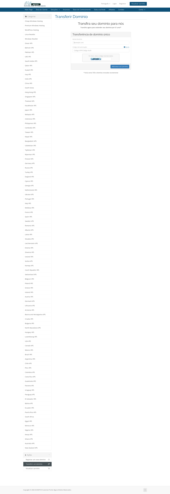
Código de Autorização (101, 47)
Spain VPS (28, 217)
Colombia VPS (30, 372)
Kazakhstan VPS (30, 106)
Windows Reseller (31, 39)
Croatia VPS (29, 319)
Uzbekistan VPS (30, 146)
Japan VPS (28, 110)
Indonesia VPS (30, 119)
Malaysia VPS (29, 114)
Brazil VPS (28, 355)
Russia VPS (29, 168)
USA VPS (28, 341)
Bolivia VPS (29, 403)
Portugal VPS (29, 199)
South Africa (29, 417)
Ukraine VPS (29, 194)
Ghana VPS (29, 439)
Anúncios (66, 10)
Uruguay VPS (29, 390)
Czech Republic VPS (32, 270)
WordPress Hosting (32, 30)
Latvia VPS (28, 235)
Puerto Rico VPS (30, 412)
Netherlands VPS (31, 190)
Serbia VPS (29, 261)
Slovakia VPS (29, 239)
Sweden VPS (29, 221)
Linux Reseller (30, 34)
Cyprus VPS (29, 181)
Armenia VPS (29, 310)
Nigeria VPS (29, 430)
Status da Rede (99, 10)
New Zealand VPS (31, 448)
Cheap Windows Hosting (34, 21)
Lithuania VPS (30, 306)
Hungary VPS (29, 332)
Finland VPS (29, 159)
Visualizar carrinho (138, 4)
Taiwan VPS (29, 132)
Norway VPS (29, 266)
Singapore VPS (30, 97)
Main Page (29, 10)
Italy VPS (28, 203)
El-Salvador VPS (30, 399)
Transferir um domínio (37, 464)
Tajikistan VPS (30, 150)
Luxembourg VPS (31, 337)
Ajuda (126, 47)
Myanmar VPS (30, 154)
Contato (121, 10)
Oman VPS (28, 43)
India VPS (28, 79)
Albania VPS (29, 230)
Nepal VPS (28, 137)
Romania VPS (29, 226)
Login (115, 4)
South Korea (29, 88)
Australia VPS (29, 443)
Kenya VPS (28, 435)
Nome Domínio (77, 39)
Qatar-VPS (28, 66)
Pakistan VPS (29, 52)
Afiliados (112, 10)
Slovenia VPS (29, 252)
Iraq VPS (28, 74)
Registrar (122, 4)
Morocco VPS (29, 426)
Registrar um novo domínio (37, 459)
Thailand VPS (29, 101)
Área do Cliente (41, 10)
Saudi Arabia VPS (31, 61)
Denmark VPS (30, 301)
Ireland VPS (29, 292)
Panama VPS (29, 386)
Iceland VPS (29, 257)
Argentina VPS (30, 359)
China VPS (28, 83)
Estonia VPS (29, 248)
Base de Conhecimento (82, 10)
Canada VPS (29, 346)
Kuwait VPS (29, 70)
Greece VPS (29, 288)
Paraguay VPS (30, 395)
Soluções (55, 10)
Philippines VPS (30, 123)
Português (105, 4)
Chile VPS (28, 363)
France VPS (29, 212)
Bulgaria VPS (29, 323)
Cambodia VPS (30, 128)
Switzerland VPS (31, 275)
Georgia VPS (29, 186)
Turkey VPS (29, 172)
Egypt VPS (28, 421)
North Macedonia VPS (33, 328)
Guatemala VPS (30, 381)
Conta (142, 10)
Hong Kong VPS (30, 92)
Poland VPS (29, 283)
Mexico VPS (29, 350)
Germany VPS (30, 163)
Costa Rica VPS (30, 377)
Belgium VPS (29, 279)
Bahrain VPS (29, 48)
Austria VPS (29, 297)
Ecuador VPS (29, 408)
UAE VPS (28, 57)
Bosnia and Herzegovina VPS (35, 315)
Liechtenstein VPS (31, 243)
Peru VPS (28, 368)
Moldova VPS (29, 208)
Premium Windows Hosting (35, 26)
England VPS (29, 177)
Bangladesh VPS (31, 141)
